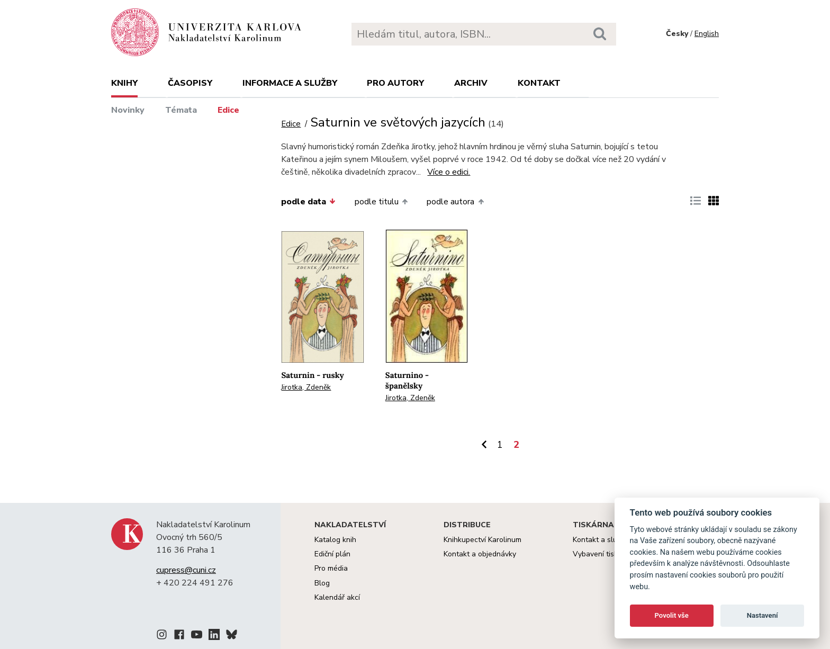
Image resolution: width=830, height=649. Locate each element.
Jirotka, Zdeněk (306, 387)
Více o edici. (448, 172)
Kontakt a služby (600, 540)
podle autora (455, 202)
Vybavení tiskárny (603, 554)
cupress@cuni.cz (186, 570)
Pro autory (395, 83)
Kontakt (539, 83)
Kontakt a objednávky (480, 554)
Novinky (128, 110)
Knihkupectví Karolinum (482, 540)
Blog (322, 583)
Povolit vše (672, 615)
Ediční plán (332, 554)
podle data (308, 202)
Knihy (124, 83)
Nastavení (762, 615)
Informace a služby (289, 83)
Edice (228, 110)
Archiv (471, 83)
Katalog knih (335, 540)
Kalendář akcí (337, 597)
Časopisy (190, 83)
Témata (181, 110)
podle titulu (381, 202)
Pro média (331, 568)
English (706, 34)
